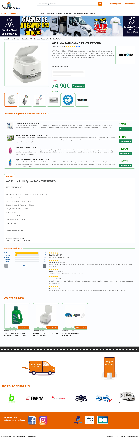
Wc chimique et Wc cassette (39, 39)
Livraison (110, 436)
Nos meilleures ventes (81, 13)
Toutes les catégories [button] (11, 13)
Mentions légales (132, 436)
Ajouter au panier (78, 86)
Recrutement (32, 436)
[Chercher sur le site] (67, 4)
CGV (116, 436)
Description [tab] (9, 176)
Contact (92, 13)
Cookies (122, 436)
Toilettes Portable (56, 39)
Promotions (50, 13)
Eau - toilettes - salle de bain (20, 39)
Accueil (42, 13)
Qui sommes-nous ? (19, 436)
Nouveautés (68, 13)
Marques (59, 13)
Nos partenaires (6, 436)
